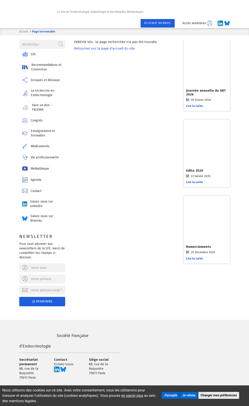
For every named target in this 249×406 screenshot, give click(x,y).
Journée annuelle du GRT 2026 (206, 92)
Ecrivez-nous (63, 364)
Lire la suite (194, 106)
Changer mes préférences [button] (219, 395)
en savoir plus (132, 395)
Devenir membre (157, 23)
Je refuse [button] (188, 395)
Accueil (23, 31)
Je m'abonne (42, 301)
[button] (42, 54)
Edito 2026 (194, 170)
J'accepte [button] (170, 395)
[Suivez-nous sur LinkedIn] (220, 23)
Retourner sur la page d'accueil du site (104, 48)
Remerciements (198, 247)
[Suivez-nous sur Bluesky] (227, 23)
